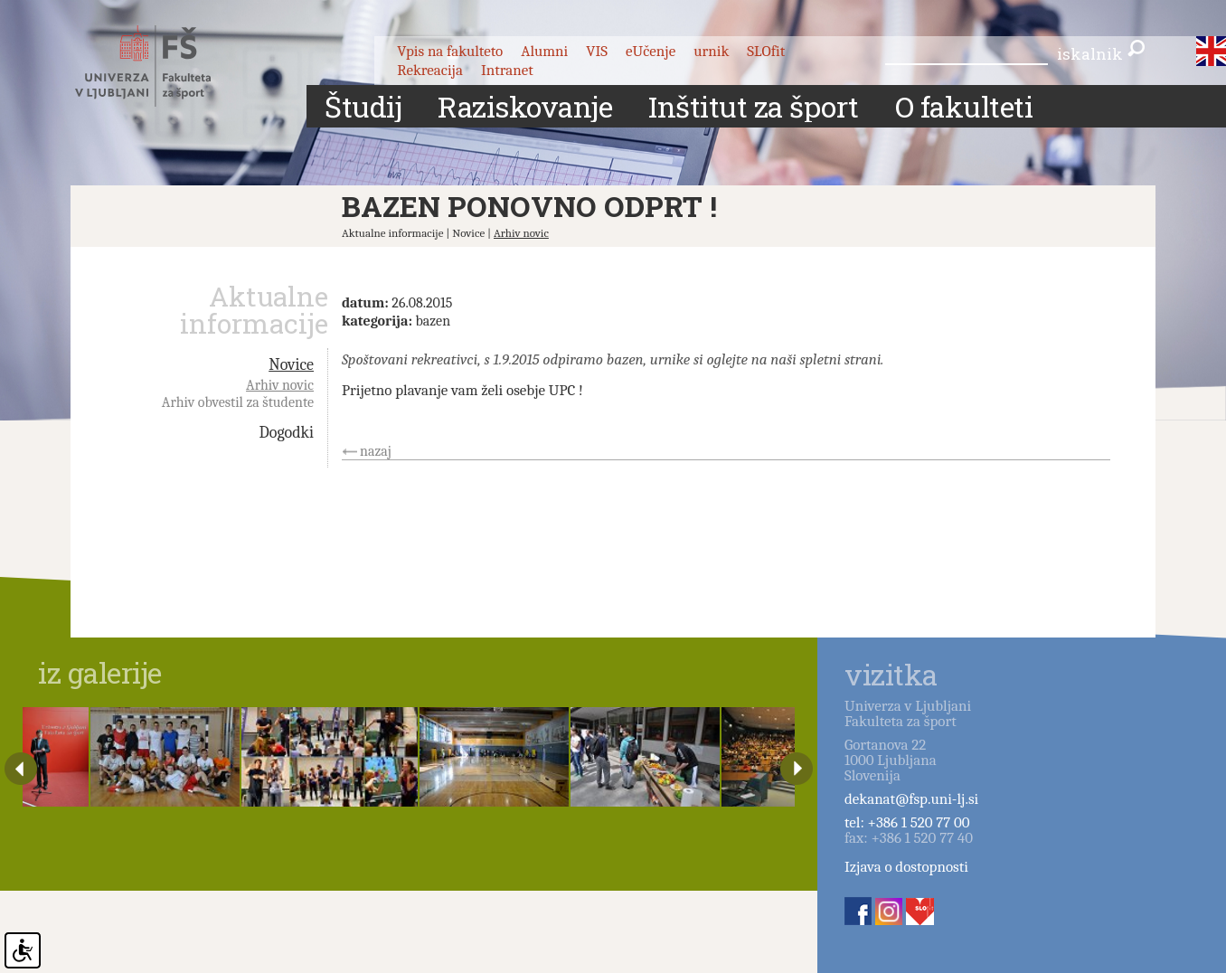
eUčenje (650, 51)
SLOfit (766, 51)
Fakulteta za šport (163, 66)
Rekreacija (430, 70)
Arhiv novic (521, 233)
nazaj (375, 451)
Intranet (507, 70)
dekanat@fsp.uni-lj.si (911, 799)
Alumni (544, 51)
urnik (711, 51)
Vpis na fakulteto (450, 51)
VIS (597, 51)
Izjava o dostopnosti (906, 866)
